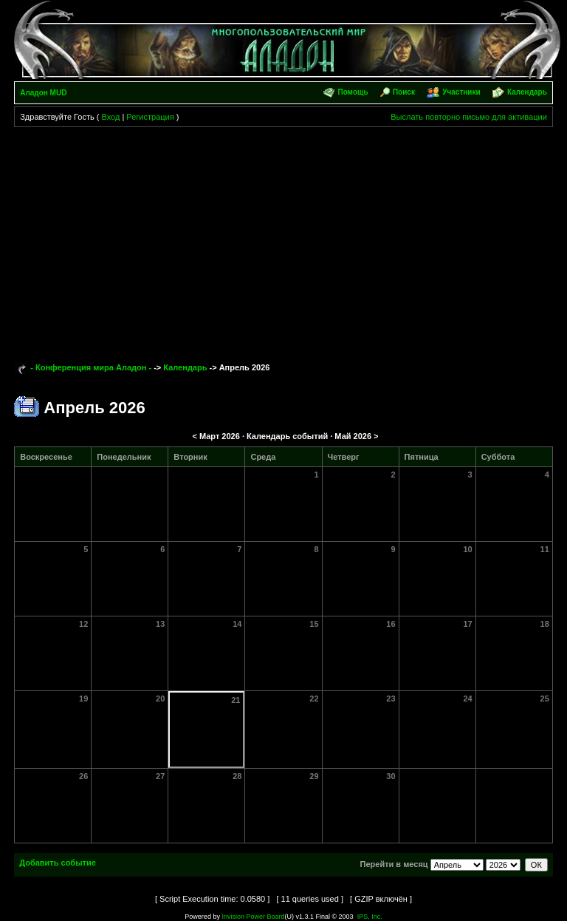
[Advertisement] (283, 238)
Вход (110, 116)
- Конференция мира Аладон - (90, 367)
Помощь (352, 92)
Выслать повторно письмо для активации (469, 116)
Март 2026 (219, 436)
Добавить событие (57, 862)
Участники (461, 92)
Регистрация (149, 116)
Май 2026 (352, 436)
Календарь (527, 92)
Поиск (404, 92)
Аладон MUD (43, 93)
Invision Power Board (252, 916)
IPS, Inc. (369, 916)
